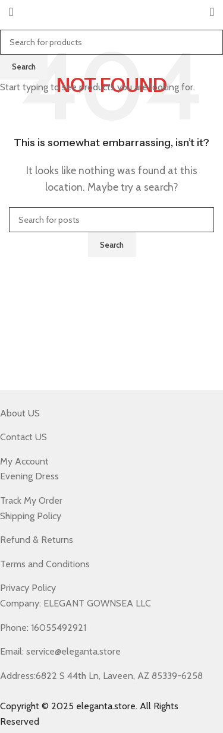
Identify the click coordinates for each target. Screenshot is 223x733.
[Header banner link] (111, 366)
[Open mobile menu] (11, 12)
